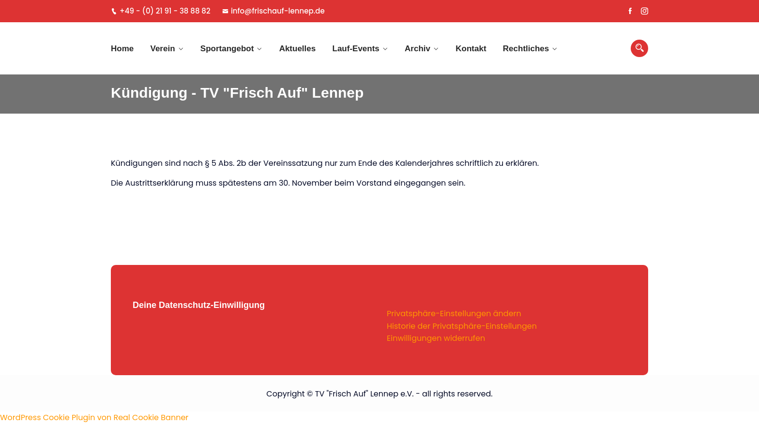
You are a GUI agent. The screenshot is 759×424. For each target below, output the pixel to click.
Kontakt (470, 48)
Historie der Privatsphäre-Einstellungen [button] (462, 326)
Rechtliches (526, 48)
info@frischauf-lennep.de (273, 11)
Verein (163, 48)
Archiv (417, 48)
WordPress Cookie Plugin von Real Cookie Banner (94, 417)
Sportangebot (227, 48)
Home (122, 48)
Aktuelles (297, 48)
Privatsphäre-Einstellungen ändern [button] (454, 313)
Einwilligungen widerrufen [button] (436, 338)
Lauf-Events (356, 48)
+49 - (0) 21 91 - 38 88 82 (161, 11)
